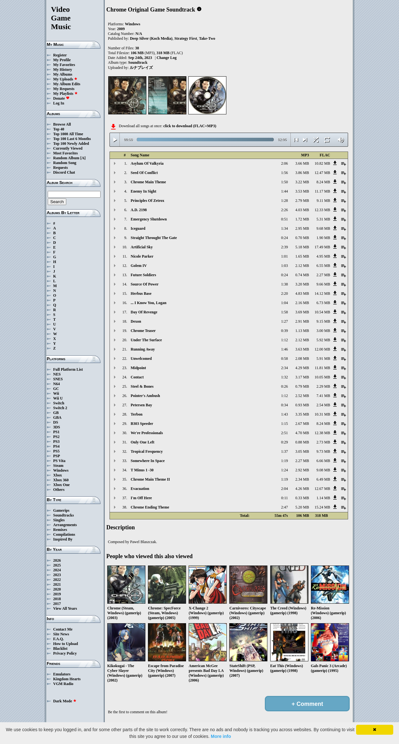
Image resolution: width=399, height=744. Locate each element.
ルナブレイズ (141, 67)
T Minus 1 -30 (142, 470)
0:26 (284, 386)
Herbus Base (141, 293)
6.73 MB (323, 303)
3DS (56, 427)
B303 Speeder (142, 423)
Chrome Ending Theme (150, 507)
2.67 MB (302, 423)
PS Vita (59, 461)
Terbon (136, 414)
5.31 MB (323, 219)
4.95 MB (323, 256)
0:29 (284, 442)
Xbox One (61, 485)
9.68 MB (323, 228)
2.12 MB (302, 265)
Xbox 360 (61, 480)
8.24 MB (323, 182)
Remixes (60, 529)
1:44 (284, 191)
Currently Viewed (67, 148)
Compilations (64, 534)
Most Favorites (65, 153)
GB (56, 412)
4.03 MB (302, 210)
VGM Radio (63, 684)
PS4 (56, 446)
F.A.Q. (58, 639)
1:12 (284, 340)
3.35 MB (302, 414)
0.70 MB (302, 238)
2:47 (284, 507)
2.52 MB (302, 395)
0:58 (284, 358)
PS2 (56, 436)
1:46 (284, 349)
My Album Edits (66, 84)
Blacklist (60, 648)
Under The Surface (146, 340)
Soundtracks (63, 515)
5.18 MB (302, 247)
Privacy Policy (65, 653)
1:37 (284, 451)
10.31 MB (322, 414)
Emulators (61, 674)
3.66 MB (302, 163)
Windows (61, 470)
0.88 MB (302, 442)
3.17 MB (302, 377)
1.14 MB (323, 498)
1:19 (284, 461)
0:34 (284, 405)
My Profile (62, 60)
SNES (58, 379)
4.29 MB (302, 368)
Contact (137, 377)
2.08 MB (302, 358)
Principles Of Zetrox (147, 200)
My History (62, 69)
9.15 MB (323, 321)
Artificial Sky (142, 247)
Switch (58, 403)
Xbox (57, 475)
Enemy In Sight (143, 191)
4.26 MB (302, 488)
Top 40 (58, 129)
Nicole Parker (142, 256)
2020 (57, 589)
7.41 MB (323, 395)
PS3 (56, 441)
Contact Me (62, 629)
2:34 (284, 368)
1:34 (284, 228)
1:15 (284, 423)
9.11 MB (323, 200)
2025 (57, 565)
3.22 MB (302, 182)
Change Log (166, 57)
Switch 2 (60, 408)
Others (58, 489)
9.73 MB (323, 451)
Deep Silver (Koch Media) (151, 38)
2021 (57, 584)
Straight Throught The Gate (154, 238)
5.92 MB (323, 340)
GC (56, 388)
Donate (61, 98)
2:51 (284, 433)
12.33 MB (322, 210)
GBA (57, 417)
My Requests (63, 89)
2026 (57, 560)
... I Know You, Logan (149, 303)
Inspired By (62, 539)
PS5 (56, 451)
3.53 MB (302, 191)
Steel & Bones (142, 386)
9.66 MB (323, 284)
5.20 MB (302, 507)
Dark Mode (65, 701)
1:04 (284, 303)
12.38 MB (322, 433)
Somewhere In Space (148, 461)
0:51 (284, 219)
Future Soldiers (143, 275)
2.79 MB (302, 200)
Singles (59, 520)
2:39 (284, 247)
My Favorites (64, 64)
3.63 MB (302, 349)
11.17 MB (322, 191)
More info (221, 736)
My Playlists (65, 93)
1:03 (284, 265)
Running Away (143, 349)
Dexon (136, 321)
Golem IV (139, 265)
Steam (58, 465)
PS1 (56, 432)
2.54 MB (323, 405)
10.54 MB (322, 312)
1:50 (284, 182)
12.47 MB (322, 172)
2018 (57, 599)
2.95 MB (302, 228)
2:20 (284, 293)
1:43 (284, 414)
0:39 (284, 330)
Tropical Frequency (147, 451)
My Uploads (65, 79)
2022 (57, 579)
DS (55, 422)
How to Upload (65, 643)
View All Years (65, 608)
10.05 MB (322, 377)
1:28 (284, 200)
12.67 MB (322, 488)
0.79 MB (302, 386)
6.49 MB (323, 479)
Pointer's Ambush (145, 395)
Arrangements (65, 525)
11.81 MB (322, 368)
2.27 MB (323, 275)
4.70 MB (302, 433)
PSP (56, 456)
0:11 (284, 498)
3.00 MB (323, 330)
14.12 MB (322, 293)
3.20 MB (302, 284)
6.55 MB (323, 265)
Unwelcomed (141, 358)
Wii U (58, 398)
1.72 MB (302, 219)
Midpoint (138, 368)
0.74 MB (302, 275)
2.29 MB (323, 386)
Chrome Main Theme (148, 182)
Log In (58, 103)
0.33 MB (302, 498)
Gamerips (61, 510)
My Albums (62, 74)
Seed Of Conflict (144, 172)
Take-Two (207, 38)
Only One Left (142, 442)
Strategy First (185, 38)
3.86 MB (302, 172)
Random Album (66, 158)
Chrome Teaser (143, 330)
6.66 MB (323, 461)
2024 (57, 570)
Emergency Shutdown (149, 219)
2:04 (284, 488)
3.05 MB (302, 451)
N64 (56, 384)
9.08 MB (323, 470)
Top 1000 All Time (68, 134)
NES (57, 374)
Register (60, 55)
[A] (83, 158)
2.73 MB (323, 442)
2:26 (284, 210)
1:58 (284, 312)
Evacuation (140, 488)
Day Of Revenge (144, 312)
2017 (57, 603)
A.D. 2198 (139, 210)
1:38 (284, 284)
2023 (57, 575)
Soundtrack (137, 62)
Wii (56, 393)
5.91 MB (323, 358)
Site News (61, 634)
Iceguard (138, 228)
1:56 (284, 172)
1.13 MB (302, 330)
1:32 (284, 377)
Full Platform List (68, 369)
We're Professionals (147, 433)
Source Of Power (145, 284)
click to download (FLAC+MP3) (189, 126)
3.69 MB (302, 312)
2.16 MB (302, 303)
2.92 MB (302, 470)
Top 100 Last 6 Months (72, 138)
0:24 (284, 238)
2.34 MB (302, 479)
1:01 (284, 256)
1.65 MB (302, 256)
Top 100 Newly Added (71, 143)
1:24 (284, 470)
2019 (57, 594)
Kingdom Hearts (67, 679)
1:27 (284, 321)
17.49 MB (322, 247)
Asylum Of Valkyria (147, 163)
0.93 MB (302, 405)
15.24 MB (322, 507)
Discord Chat (64, 172)
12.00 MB (322, 349)
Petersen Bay (141, 405)
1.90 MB (323, 238)
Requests (60, 167)
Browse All (62, 124)
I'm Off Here (141, 498)
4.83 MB (302, 293)
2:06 (284, 163)
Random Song (64, 163)
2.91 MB (302, 321)
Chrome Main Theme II (150, 479)
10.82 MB (322, 163)
